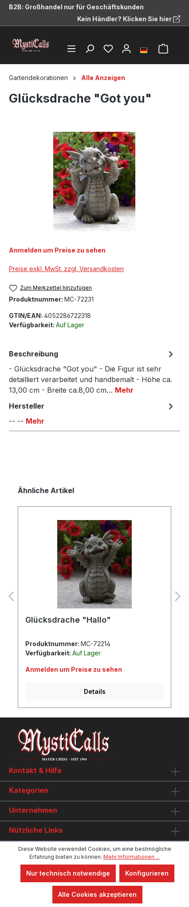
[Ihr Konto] (126, 48)
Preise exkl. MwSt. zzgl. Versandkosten (66, 268)
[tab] (92, 371)
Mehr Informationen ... (131, 856)
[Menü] (71, 48)
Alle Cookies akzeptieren (97, 894)
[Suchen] (89, 48)
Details (95, 691)
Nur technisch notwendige (68, 873)
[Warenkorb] (163, 48)
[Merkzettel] (108, 48)
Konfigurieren (147, 873)
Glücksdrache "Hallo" (68, 619)
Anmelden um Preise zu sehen (57, 250)
